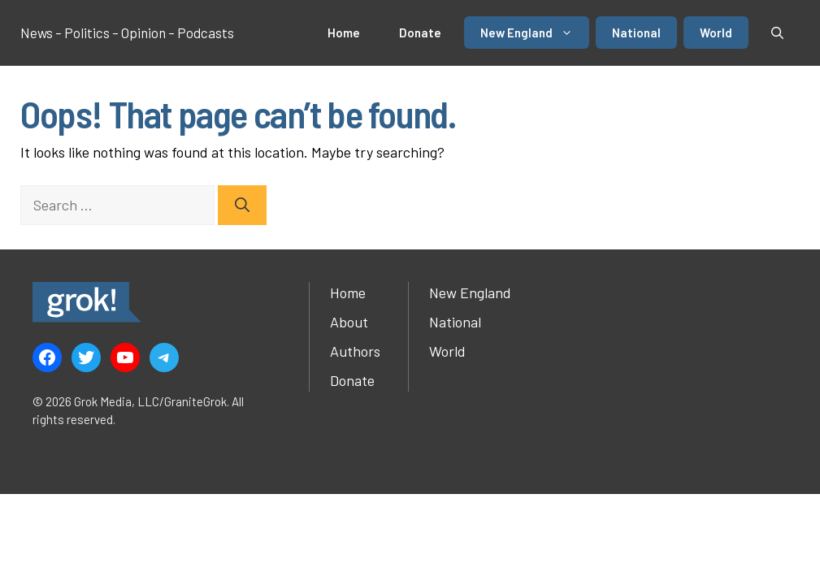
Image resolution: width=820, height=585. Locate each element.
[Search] (242, 205)
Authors (355, 351)
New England (534, 32)
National (636, 32)
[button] (777, 32)
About (349, 322)
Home (344, 32)
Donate (420, 32)
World (716, 32)
